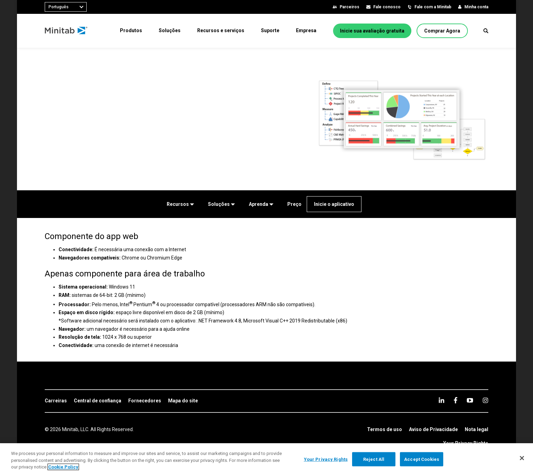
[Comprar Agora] (442, 31)
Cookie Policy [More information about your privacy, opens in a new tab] (63, 467)
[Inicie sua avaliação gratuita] (372, 31)
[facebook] (455, 400)
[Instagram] (485, 400)
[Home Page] (66, 31)
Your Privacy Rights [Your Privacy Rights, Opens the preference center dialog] (326, 459)
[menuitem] (131, 30)
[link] (56, 401)
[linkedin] (441, 400)
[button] (485, 30)
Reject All (373, 459)
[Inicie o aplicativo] (334, 204)
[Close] (522, 458)
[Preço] (294, 204)
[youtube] (470, 400)
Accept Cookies (421, 459)
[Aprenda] (261, 204)
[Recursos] (180, 204)
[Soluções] (221, 204)
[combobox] (66, 7)
